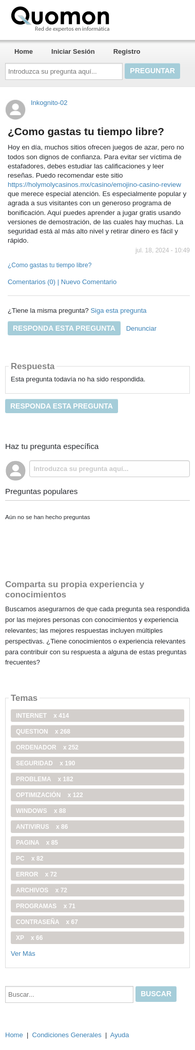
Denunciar (141, 328)
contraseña (47, 922)
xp (29, 937)
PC (29, 858)
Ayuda (119, 1035)
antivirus (42, 826)
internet (42, 715)
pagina (37, 842)
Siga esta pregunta (118, 310)
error (36, 874)
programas (45, 906)
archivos (41, 890)
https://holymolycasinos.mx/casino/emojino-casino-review (94, 184)
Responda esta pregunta (64, 328)
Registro (127, 51)
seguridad (45, 763)
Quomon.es (93, 18)
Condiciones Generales (67, 1035)
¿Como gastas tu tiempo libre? (49, 265)
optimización (49, 795)
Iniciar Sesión (73, 51)
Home (23, 51)
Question (43, 731)
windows (41, 811)
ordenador (47, 747)
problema (44, 779)
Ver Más (23, 953)
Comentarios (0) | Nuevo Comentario (62, 282)
